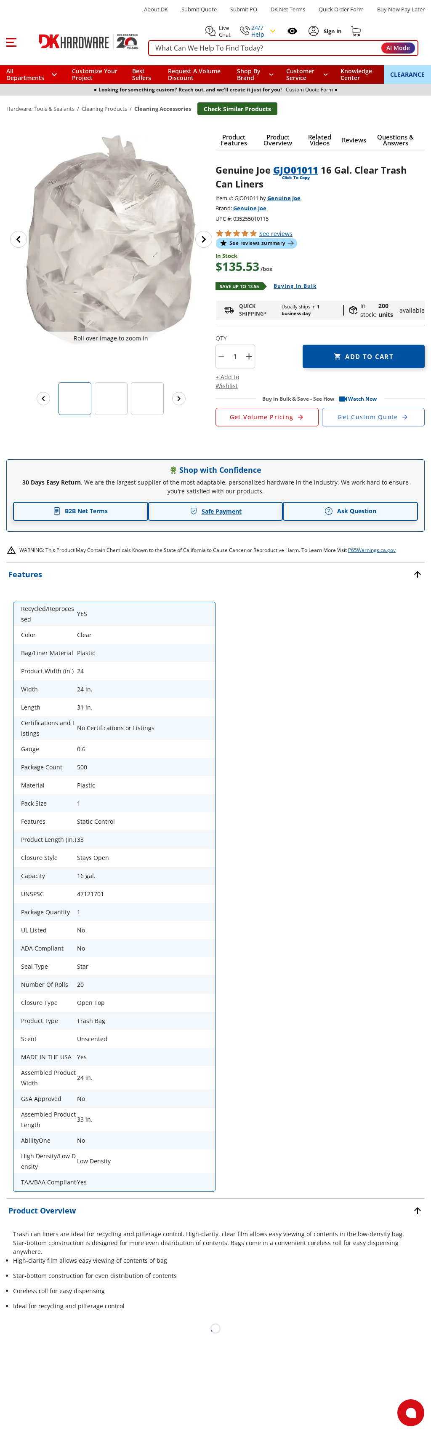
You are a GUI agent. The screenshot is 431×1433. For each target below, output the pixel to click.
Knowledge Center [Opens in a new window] (356, 74)
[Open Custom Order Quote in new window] (373, 417)
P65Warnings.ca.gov (372, 550)
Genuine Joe (284, 198)
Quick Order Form (341, 9)
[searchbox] (283, 48)
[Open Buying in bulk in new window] (292, 286)
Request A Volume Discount (194, 74)
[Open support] (410, 1412)
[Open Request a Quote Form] (267, 417)
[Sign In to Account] (332, 31)
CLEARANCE (407, 74)
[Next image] (203, 239)
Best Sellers (141, 74)
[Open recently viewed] (292, 31)
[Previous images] (43, 398)
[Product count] (234, 356)
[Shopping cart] (356, 31)
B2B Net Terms (80, 511)
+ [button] (249, 356)
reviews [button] (276, 234)
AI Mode (398, 48)
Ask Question (350, 511)
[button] (11, 41)
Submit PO (243, 9)
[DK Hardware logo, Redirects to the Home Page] (79, 41)
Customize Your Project (94, 74)
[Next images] (179, 398)
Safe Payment (216, 511)
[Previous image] (18, 239)
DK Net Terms (288, 9)
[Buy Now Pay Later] (401, 9)
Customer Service (300, 74)
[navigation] (307, 74)
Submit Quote (199, 9)
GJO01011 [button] (295, 169)
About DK (156, 9)
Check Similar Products (237, 109)
